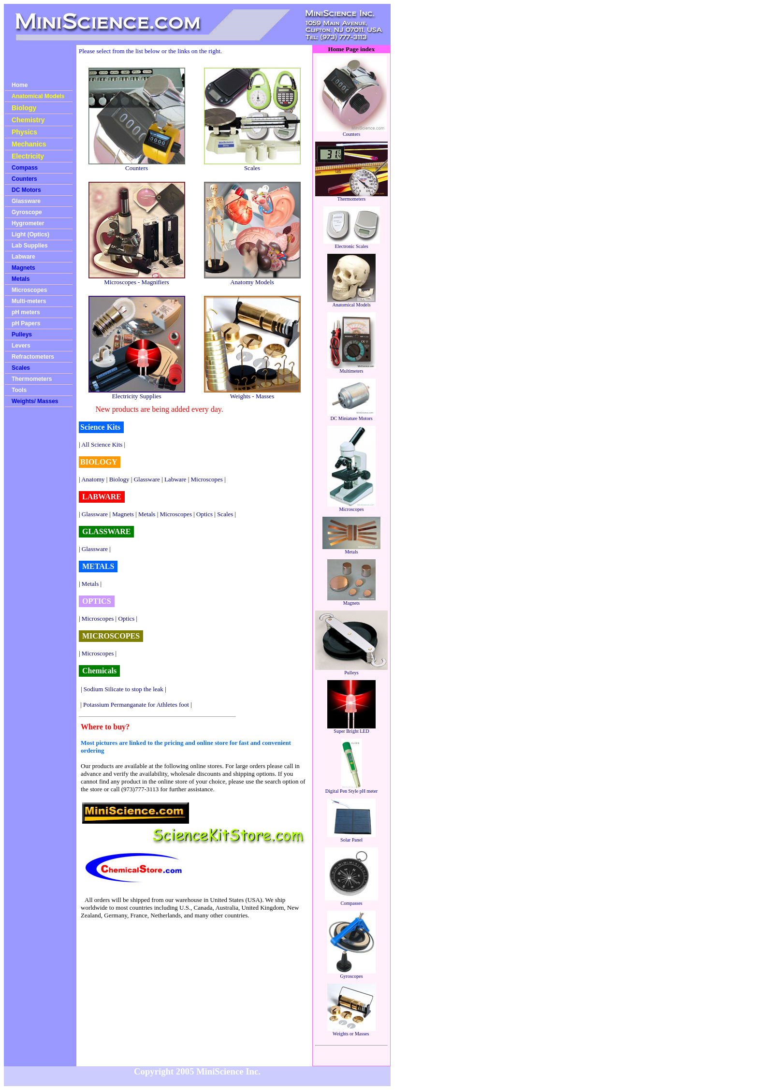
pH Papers (26, 323)
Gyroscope (27, 212)
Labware (23, 256)
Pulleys (22, 334)
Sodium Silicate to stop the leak (123, 689)
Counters (24, 178)
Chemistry (28, 120)
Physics (24, 132)
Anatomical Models (38, 96)
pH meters (26, 312)
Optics (204, 514)
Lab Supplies (30, 245)
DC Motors (26, 190)
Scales (21, 367)
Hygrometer (28, 223)
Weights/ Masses (35, 401)
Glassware (26, 201)
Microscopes (29, 290)
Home (20, 85)
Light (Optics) (30, 234)
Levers (21, 345)
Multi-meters (29, 301)
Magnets (23, 267)
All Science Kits (101, 444)
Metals (20, 279)
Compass (25, 167)
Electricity (28, 156)
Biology (24, 108)
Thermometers (32, 379)
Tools (19, 390)
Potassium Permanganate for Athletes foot (136, 704)
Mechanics (29, 144)
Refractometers (33, 356)
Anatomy (92, 479)
